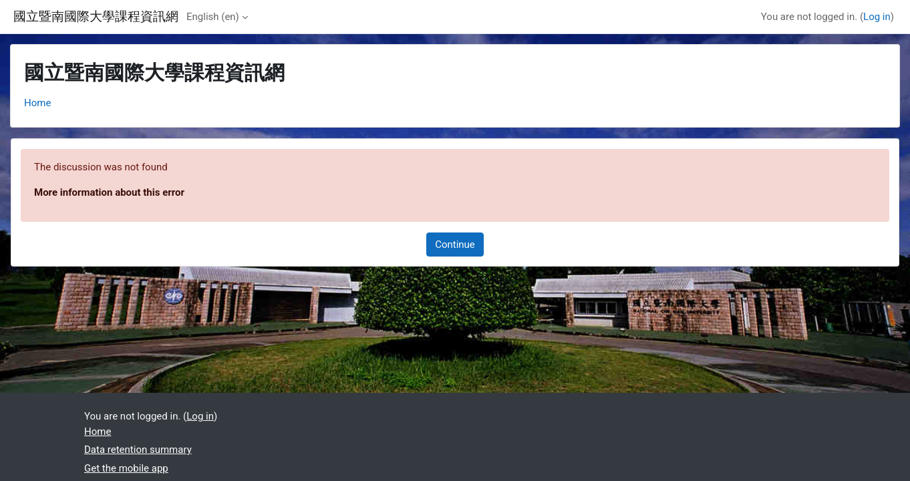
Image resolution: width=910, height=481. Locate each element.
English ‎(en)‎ (212, 17)
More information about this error (109, 192)
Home (37, 103)
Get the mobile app (126, 468)
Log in (877, 17)
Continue (455, 244)
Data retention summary (138, 450)
